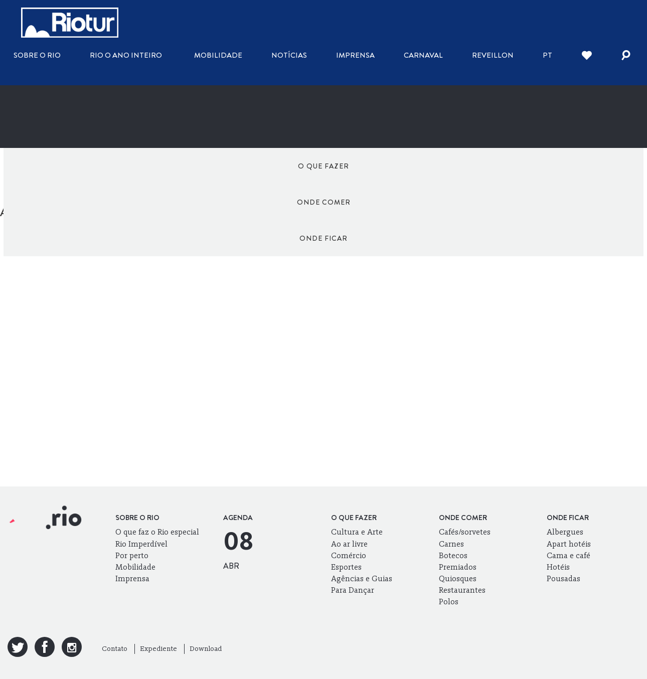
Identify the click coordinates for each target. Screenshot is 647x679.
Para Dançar (352, 590)
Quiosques (457, 578)
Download (206, 648)
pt (547, 55)
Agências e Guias (361, 578)
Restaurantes (462, 590)
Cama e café (568, 555)
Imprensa (355, 55)
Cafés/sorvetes (465, 532)
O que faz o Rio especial (157, 532)
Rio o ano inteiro (126, 55)
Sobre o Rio (37, 55)
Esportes (346, 567)
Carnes (451, 544)
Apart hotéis (569, 544)
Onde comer (323, 166)
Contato (114, 648)
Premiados (457, 567)
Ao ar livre (349, 544)
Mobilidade (218, 55)
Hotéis (558, 567)
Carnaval (423, 55)
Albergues (565, 532)
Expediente (158, 648)
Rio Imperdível (141, 544)
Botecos (453, 555)
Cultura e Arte (357, 532)
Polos (448, 601)
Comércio (348, 555)
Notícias (289, 55)
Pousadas (563, 578)
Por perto (131, 555)
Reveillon (493, 55)
